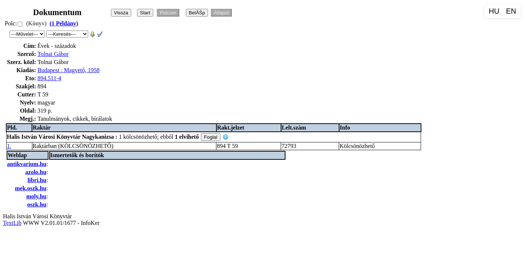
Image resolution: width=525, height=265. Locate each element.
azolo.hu (35, 172)
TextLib (12, 223)
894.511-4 (49, 78)
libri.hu (37, 180)
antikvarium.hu (26, 164)
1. (9, 146)
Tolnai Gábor (53, 54)
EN (511, 11)
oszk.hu (36, 204)
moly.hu (36, 196)
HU (494, 11)
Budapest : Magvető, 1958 (68, 70)
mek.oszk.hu (30, 188)
